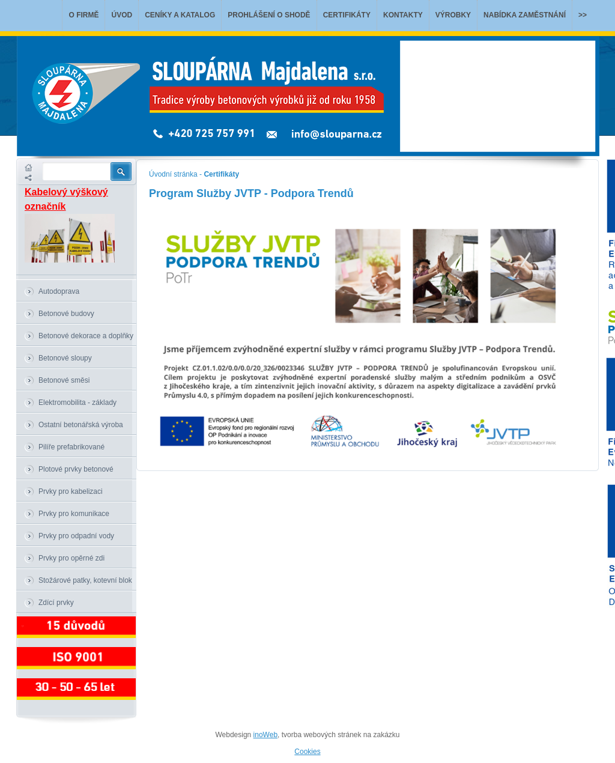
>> (582, 15)
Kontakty (403, 15)
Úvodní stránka (173, 174)
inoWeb (265, 735)
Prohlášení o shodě (269, 15)
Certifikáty (347, 15)
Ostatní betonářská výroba (80, 425)
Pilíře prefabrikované (71, 447)
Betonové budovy (66, 313)
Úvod (121, 15)
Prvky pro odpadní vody (76, 536)
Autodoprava (58, 291)
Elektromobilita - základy (77, 402)
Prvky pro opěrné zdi (71, 558)
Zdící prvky (56, 602)
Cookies (307, 751)
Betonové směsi (63, 380)
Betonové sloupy (65, 358)
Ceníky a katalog (180, 15)
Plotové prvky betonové (76, 469)
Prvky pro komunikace (73, 513)
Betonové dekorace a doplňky (85, 336)
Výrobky (453, 15)
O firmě (83, 15)
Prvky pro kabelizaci (70, 491)
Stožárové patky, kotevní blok (85, 580)
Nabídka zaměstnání (524, 15)
